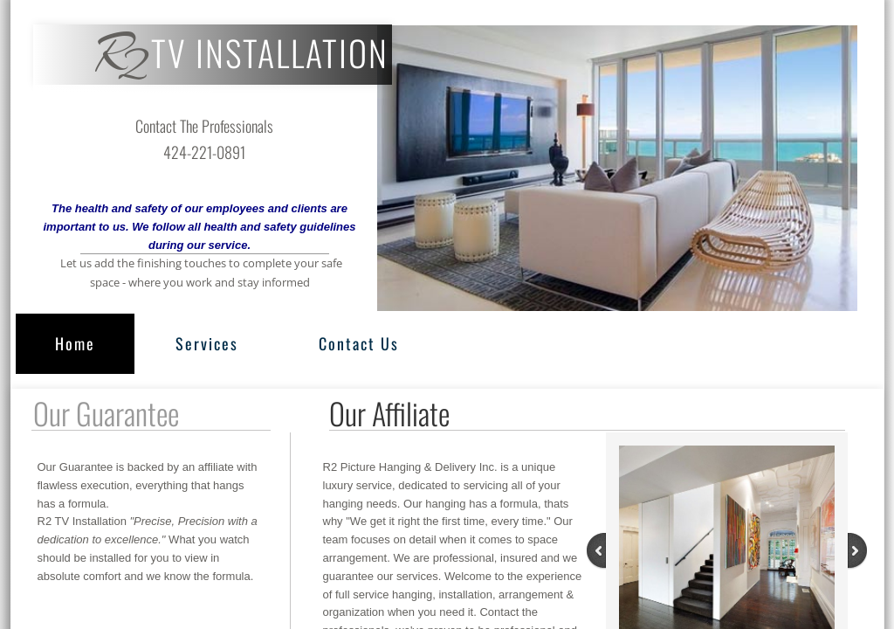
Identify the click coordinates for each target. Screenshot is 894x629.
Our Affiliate (389, 413)
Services (206, 343)
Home (75, 343)
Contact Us (359, 343)
